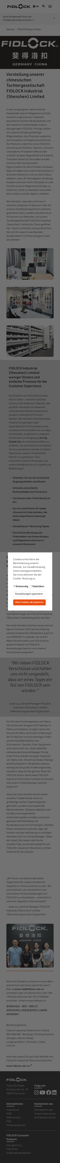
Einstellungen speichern (29, 594)
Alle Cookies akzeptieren (29, 602)
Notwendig (22, 586)
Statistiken (38, 586)
